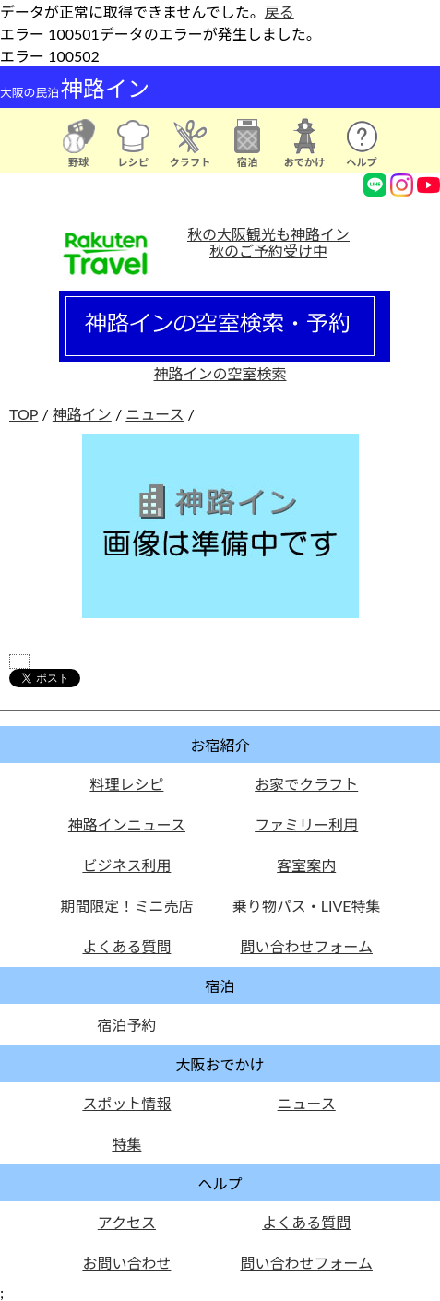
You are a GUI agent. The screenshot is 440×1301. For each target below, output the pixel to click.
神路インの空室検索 (224, 364)
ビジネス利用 (126, 865)
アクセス (127, 1222)
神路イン (82, 414)
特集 (126, 1143)
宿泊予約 (126, 1024)
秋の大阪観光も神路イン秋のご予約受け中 (268, 242)
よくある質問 (126, 946)
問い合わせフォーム (306, 946)
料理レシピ (126, 784)
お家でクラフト (306, 784)
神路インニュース (126, 824)
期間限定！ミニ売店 (126, 905)
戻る (279, 11)
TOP (23, 414)
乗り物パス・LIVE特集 (306, 905)
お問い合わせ (126, 1262)
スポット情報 (126, 1103)
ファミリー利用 (306, 824)
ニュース (154, 414)
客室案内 (306, 865)
